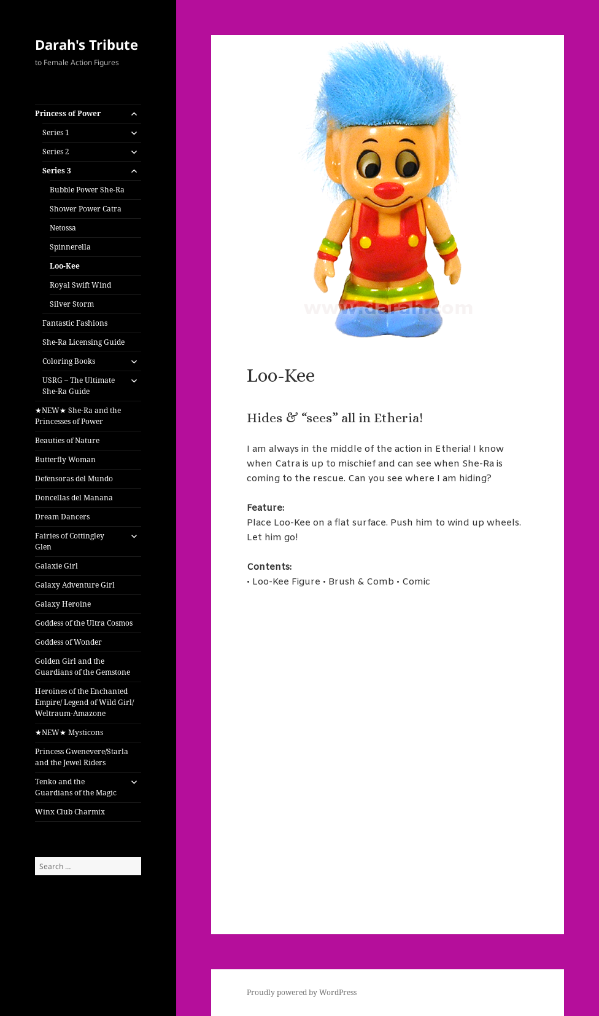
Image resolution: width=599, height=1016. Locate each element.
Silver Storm (72, 304)
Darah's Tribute (86, 44)
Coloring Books (68, 361)
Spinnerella (70, 247)
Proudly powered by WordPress (302, 992)
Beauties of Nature (67, 440)
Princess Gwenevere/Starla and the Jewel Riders (81, 757)
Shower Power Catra (86, 208)
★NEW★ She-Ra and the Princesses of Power (78, 416)
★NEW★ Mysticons (69, 732)
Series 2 (55, 151)
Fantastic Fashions (74, 323)
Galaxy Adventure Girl (75, 585)
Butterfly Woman (65, 459)
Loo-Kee (65, 266)
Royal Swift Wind (80, 285)
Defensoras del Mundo (74, 478)
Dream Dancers (62, 516)
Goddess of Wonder (68, 642)
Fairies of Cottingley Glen (69, 541)
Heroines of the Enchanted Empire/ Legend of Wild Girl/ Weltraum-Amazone (84, 702)
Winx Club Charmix (70, 811)
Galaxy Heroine (63, 604)
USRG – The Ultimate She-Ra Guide (78, 385)
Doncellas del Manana (74, 497)
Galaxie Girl (56, 566)
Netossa (63, 227)
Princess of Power (68, 113)
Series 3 (56, 170)
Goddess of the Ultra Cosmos (84, 623)
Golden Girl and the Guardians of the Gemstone (82, 666)
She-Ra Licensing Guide (83, 342)
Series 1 (55, 132)
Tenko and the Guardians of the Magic (76, 787)
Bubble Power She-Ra (87, 189)
